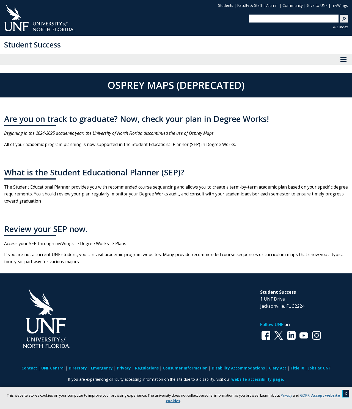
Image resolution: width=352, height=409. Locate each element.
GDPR (305, 395)
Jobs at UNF (319, 368)
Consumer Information (185, 368)
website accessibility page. (257, 379)
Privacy (286, 395)
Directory (78, 368)
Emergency (102, 368)
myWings (340, 5)
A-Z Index (340, 27)
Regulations (147, 368)
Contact (29, 368)
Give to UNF (317, 5)
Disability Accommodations (238, 368)
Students (225, 5)
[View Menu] (343, 59)
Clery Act (277, 368)
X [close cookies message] (346, 394)
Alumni (272, 5)
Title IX (297, 368)
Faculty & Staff (249, 5)
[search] (291, 18)
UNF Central (53, 368)
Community (292, 5)
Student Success (32, 45)
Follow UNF (271, 324)
